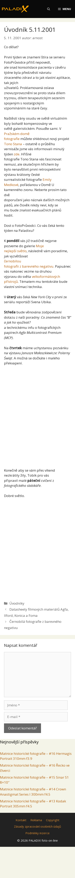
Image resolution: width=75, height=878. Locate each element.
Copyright (52, 820)
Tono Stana (13, 144)
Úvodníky (16, 603)
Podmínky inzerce (37, 833)
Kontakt (21, 820)
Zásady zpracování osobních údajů (37, 826)
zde (16, 154)
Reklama (36, 820)
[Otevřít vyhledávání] (48, 9)
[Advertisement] (37, 415)
